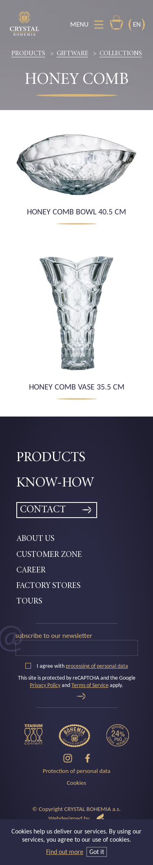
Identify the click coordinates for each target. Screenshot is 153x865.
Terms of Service (90, 685)
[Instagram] (68, 758)
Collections (121, 53)
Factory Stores (48, 586)
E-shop (116, 22)
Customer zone (49, 555)
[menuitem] (76, 458)
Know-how (55, 483)
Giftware (72, 53)
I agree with (76, 665)
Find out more (64, 852)
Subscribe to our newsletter (54, 635)
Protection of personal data (77, 771)
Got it (96, 852)
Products (28, 53)
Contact (43, 510)
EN (137, 24)
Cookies (76, 782)
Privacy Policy (45, 685)
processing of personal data (97, 665)
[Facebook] (87, 758)
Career (31, 570)
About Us (35, 539)
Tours (29, 601)
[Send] (81, 696)
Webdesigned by (76, 818)
